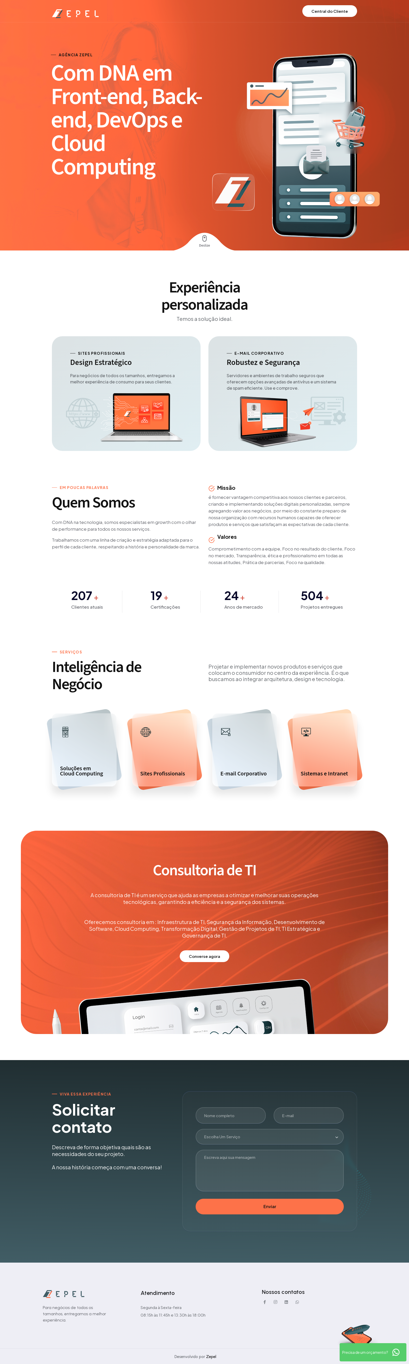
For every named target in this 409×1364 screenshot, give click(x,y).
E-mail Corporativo (243, 773)
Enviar (269, 1206)
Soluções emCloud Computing (81, 771)
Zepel (211, 1356)
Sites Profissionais (162, 773)
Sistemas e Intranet (324, 773)
